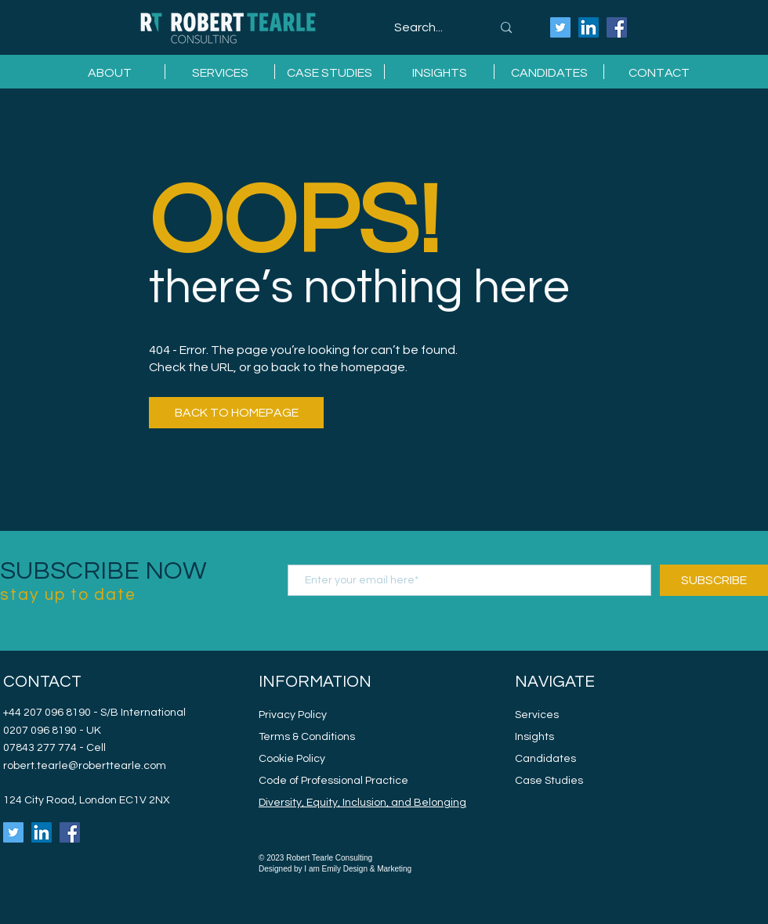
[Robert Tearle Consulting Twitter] (560, 27)
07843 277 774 (41, 747)
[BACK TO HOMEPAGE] (236, 412)
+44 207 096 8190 (47, 712)
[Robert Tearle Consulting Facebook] (617, 27)
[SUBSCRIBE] (714, 580)
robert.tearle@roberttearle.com (84, 765)
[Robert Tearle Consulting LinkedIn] (588, 27)
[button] (219, 71)
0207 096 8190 (40, 730)
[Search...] (431, 27)
